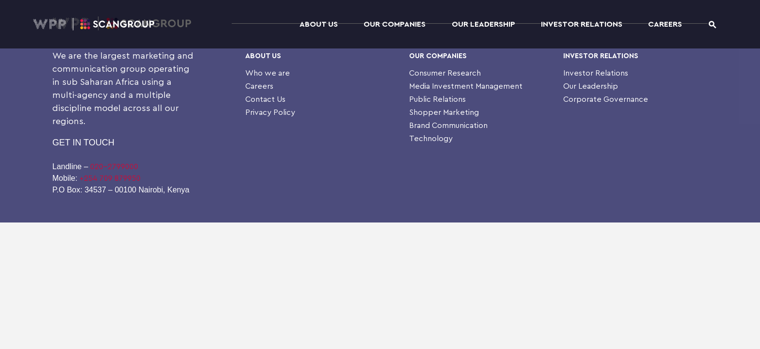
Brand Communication (448, 125)
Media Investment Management (465, 86)
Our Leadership (483, 24)
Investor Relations (581, 24)
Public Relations (437, 99)
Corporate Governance (605, 99)
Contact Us (265, 99)
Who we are (267, 73)
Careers (665, 24)
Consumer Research (445, 73)
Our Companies (395, 24)
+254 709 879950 (110, 178)
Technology (431, 139)
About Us (319, 24)
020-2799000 (114, 167)
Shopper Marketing (444, 112)
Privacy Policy (270, 112)
